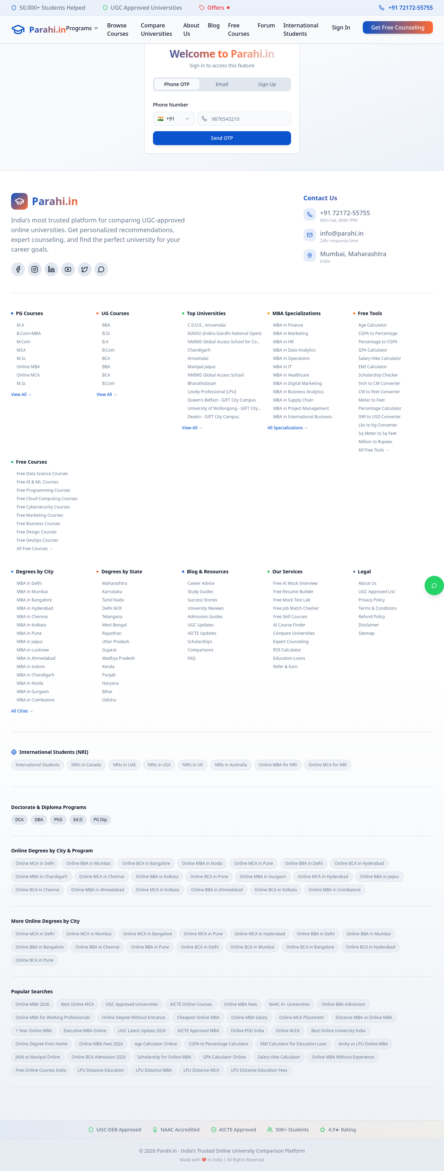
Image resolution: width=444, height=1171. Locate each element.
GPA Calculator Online (224, 1057)
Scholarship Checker (375, 375)
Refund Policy (369, 617)
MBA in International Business (299, 417)
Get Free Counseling (398, 27)
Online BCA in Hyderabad (359, 863)
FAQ (189, 658)
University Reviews (203, 608)
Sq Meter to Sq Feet (375, 433)
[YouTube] (68, 269)
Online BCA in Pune (209, 876)
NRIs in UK (192, 765)
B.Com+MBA (26, 333)
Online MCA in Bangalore (147, 934)
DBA (39, 820)
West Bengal (111, 625)
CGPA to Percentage (375, 333)
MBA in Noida (27, 683)
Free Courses (238, 29)
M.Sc (18, 358)
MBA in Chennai (29, 617)
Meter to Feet (369, 400)
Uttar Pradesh (112, 642)
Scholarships (197, 642)
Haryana (107, 683)
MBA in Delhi (26, 583)
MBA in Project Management (298, 408)
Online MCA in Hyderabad (323, 876)
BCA (103, 358)
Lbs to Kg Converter (375, 425)
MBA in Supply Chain (290, 400)
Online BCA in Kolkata (276, 890)
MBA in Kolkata (28, 625)
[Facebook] (18, 269)
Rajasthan (108, 633)
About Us (191, 29)
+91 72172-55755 (410, 7)
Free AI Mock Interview (292, 583)
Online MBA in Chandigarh (42, 876)
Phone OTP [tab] (176, 84)
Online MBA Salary (249, 1017)
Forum (266, 25)
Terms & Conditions (375, 608)
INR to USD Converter (377, 417)
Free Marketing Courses (37, 515)
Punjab (106, 675)
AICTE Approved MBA (198, 1031)
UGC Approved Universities (131, 1004)
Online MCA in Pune (253, 863)
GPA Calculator (370, 350)
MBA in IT (279, 367)
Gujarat (106, 650)
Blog (214, 25)
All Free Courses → (32, 548)
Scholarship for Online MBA (164, 1057)
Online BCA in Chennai (38, 890)
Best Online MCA (77, 1004)
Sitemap (364, 633)
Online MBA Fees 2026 (101, 1044)
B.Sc (103, 333)
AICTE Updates (199, 633)
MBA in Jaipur (27, 642)
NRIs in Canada (86, 765)
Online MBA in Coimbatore (335, 890)
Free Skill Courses (287, 617)
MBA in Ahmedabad (33, 658)
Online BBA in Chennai (97, 947)
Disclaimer (366, 625)
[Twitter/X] (85, 269)
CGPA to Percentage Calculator (218, 1044)
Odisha (106, 700)
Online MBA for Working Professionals (53, 1017)
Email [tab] (222, 84)
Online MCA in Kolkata (157, 890)
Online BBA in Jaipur (379, 876)
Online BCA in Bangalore (146, 863)
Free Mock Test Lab (288, 600)
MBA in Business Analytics (295, 392)
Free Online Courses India (41, 1070)
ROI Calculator (284, 650)
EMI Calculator (370, 367)
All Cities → (22, 711)
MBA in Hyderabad (32, 608)
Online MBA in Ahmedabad (97, 890)
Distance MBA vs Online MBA (364, 1017)
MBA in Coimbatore (32, 700)
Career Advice (198, 583)
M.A (17, 325)
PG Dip (100, 820)
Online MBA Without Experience (343, 1057)
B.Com (105, 350)
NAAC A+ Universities (289, 1004)
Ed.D (78, 820)
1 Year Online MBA (34, 1031)
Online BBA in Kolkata (157, 876)
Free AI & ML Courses (34, 482)
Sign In (341, 27)
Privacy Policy (369, 600)
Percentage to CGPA (375, 342)
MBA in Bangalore (31, 600)
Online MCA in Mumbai (88, 934)
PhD (58, 820)
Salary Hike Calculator (377, 358)
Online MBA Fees (240, 1004)
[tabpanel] (222, 122)
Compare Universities (156, 29)
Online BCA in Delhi (200, 947)
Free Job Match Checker (293, 608)
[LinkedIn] (51, 269)
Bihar (104, 691)
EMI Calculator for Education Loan (293, 1044)
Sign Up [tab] (267, 84)
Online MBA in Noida (202, 863)
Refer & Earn (282, 666)
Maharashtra (111, 583)
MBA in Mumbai (29, 592)
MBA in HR (280, 342)
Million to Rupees (372, 442)
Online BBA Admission (343, 1004)
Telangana (109, 617)
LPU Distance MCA (201, 1070)
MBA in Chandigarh (32, 675)
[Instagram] (35, 269)
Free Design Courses (34, 532)
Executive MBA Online (84, 1031)
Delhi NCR (108, 608)
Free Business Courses (35, 523)
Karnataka (109, 592)
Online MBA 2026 (32, 1004)
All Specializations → (287, 428)
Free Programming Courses (40, 490)
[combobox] (174, 119)
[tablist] (222, 84)
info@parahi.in (342, 233)
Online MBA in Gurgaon (263, 876)
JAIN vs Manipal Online (38, 1057)
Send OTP (222, 138)
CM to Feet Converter (376, 392)
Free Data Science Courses (39, 474)
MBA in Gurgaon (30, 691)
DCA (19, 820)
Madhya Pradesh (115, 658)
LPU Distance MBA (154, 1070)
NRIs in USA (159, 765)
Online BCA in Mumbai (252, 947)
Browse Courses (117, 29)
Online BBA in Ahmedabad (217, 890)
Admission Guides (202, 617)
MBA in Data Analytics (291, 350)
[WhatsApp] (101, 269)
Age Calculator (370, 325)
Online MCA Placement (301, 1017)
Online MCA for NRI (328, 765)
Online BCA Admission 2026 (99, 1057)
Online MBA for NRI (278, 765)
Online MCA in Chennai (102, 876)
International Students (300, 29)
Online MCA (25, 375)
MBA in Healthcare (288, 375)
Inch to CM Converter (376, 383)
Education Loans (286, 658)
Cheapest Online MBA (198, 1017)
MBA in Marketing (287, 333)
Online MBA (25, 367)
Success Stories (199, 600)
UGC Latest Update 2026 (141, 1031)
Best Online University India (338, 1031)
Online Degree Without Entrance (133, 1017)
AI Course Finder (286, 625)
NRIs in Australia (231, 765)
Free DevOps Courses (34, 540)
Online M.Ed (287, 1031)
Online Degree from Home (41, 1044)
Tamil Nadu (110, 600)
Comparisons (197, 650)
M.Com (21, 342)
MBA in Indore (28, 666)
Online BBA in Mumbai (88, 863)
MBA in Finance (285, 325)
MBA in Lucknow (30, 650)
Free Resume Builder (290, 592)
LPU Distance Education (101, 1070)
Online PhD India (247, 1031)
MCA (18, 350)
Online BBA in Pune (150, 947)
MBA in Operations (288, 358)
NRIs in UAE (124, 765)
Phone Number (170, 104)
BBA (103, 325)
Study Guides (197, 592)
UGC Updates (198, 625)
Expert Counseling (288, 642)
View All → (21, 394)
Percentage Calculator (377, 408)
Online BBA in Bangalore (39, 947)
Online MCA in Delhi (35, 863)
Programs (82, 28)
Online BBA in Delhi (304, 863)
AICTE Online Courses (191, 1004)
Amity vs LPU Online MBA (363, 1044)
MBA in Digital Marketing (294, 383)
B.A (102, 342)
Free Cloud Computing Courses (44, 499)
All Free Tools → (371, 450)
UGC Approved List (374, 592)
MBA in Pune (26, 633)
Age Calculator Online (156, 1044)
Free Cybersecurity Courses (40, 507)
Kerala (105, 666)
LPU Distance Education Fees (259, 1070)
